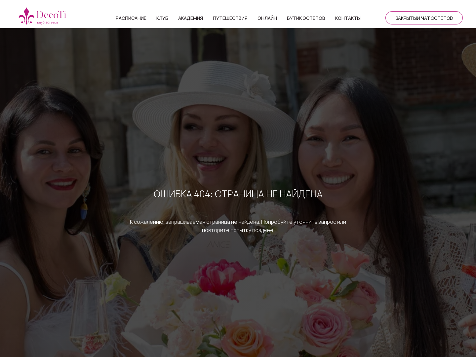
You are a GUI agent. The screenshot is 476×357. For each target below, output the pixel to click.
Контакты (348, 18)
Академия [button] (190, 18)
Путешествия (230, 18)
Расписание (131, 18)
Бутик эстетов (306, 18)
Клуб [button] (162, 18)
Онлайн (267, 18)
